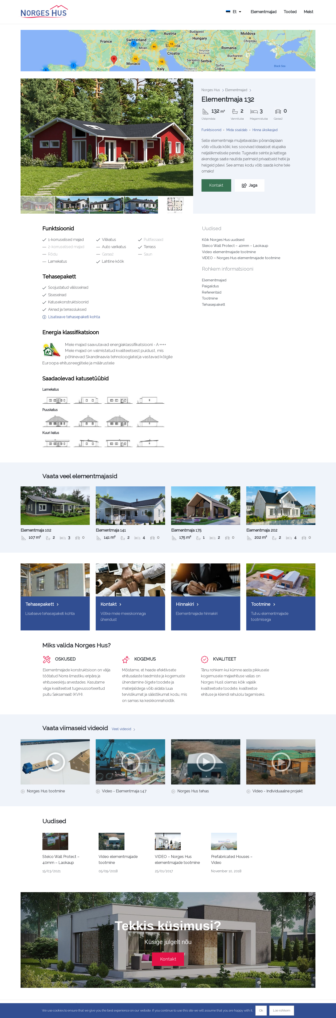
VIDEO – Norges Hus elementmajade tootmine (241, 258)
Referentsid (211, 292)
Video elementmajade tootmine (229, 252)
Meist (308, 12)
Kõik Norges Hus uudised (223, 240)
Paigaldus (210, 286)
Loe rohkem (281, 1010)
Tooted (290, 12)
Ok (261, 1010)
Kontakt (216, 185)
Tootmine (210, 298)
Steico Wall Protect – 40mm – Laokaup (235, 246)
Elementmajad (263, 12)
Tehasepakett (213, 304)
